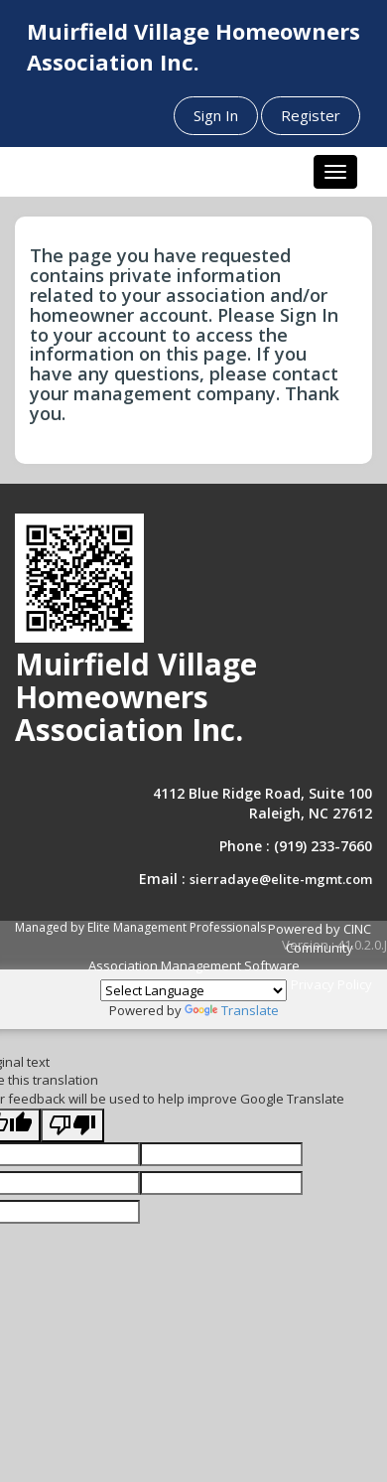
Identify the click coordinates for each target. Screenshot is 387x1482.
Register (310, 115)
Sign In (216, 115)
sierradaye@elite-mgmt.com (281, 879)
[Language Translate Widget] (193, 990)
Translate (232, 1010)
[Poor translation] (72, 1126)
